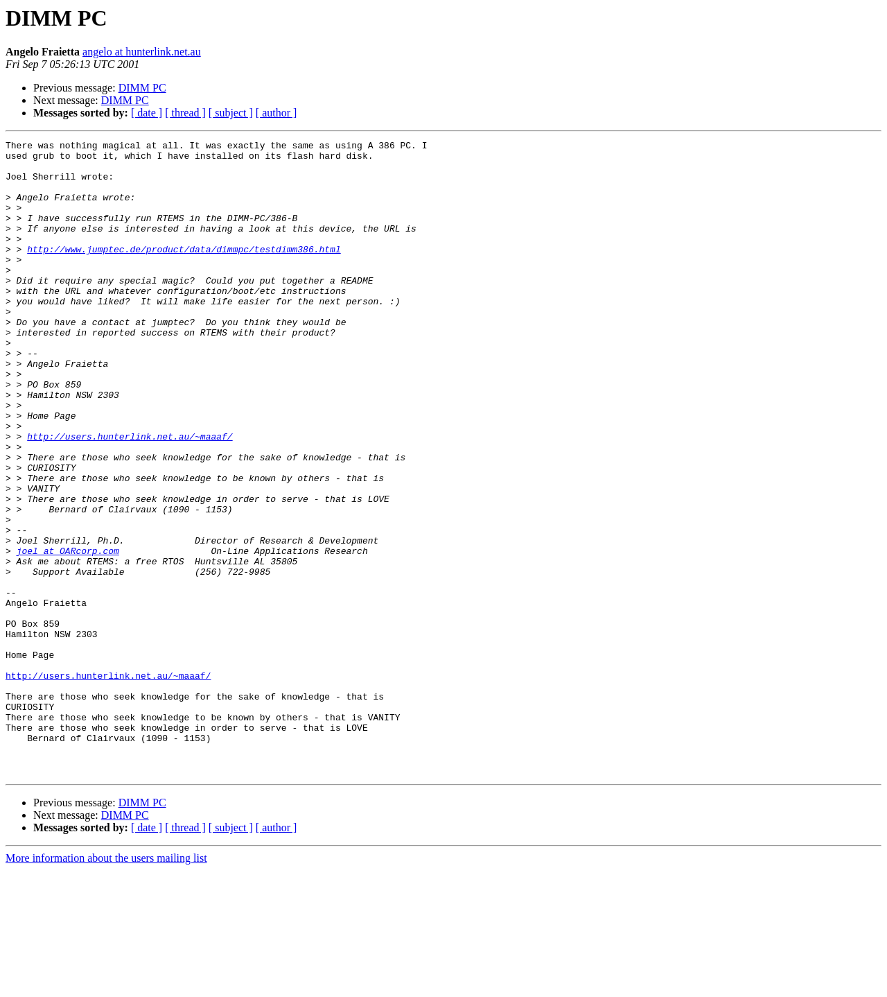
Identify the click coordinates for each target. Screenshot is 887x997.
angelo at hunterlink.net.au (141, 52)
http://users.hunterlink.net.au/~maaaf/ (129, 496)
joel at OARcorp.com (68, 633)
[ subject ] (231, 113)
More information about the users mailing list (106, 985)
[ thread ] (185, 113)
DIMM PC (142, 88)
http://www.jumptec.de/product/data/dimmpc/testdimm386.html (183, 272)
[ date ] (146, 113)
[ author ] (276, 113)
